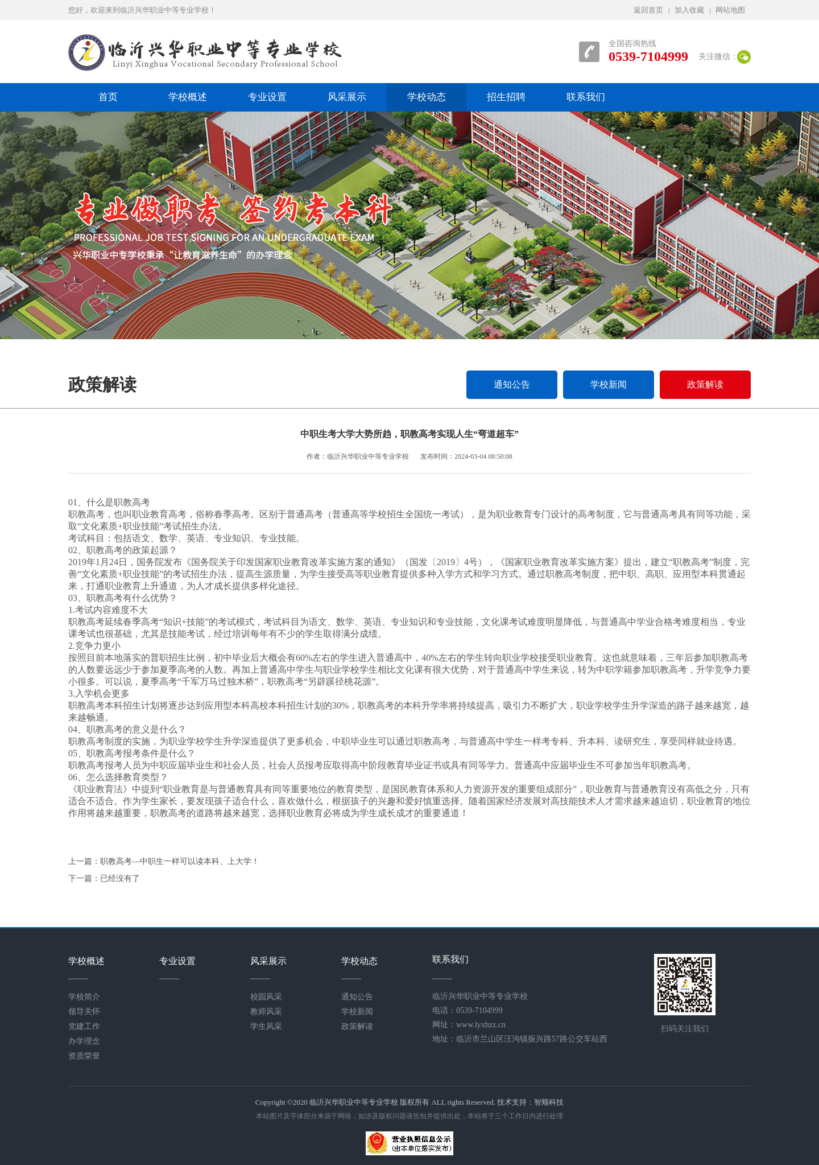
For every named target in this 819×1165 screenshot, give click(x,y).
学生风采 (266, 1026)
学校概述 (187, 97)
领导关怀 (84, 1011)
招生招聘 (506, 97)
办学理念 (84, 1041)
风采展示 (347, 97)
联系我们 (585, 97)
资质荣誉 (84, 1056)
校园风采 (266, 997)
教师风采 (266, 1011)
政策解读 (705, 384)
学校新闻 (608, 384)
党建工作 (84, 1026)
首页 (108, 97)
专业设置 (267, 97)
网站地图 (730, 10)
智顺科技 (549, 1102)
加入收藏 (689, 10)
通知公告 (512, 384)
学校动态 (426, 97)
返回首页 (648, 10)
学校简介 (84, 997)
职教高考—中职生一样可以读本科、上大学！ (179, 861)
